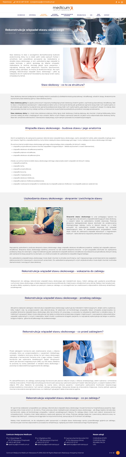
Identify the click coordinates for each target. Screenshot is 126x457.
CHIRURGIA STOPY (100, 438)
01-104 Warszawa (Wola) (75, 440)
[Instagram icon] (122, 2)
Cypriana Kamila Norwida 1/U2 (77, 438)
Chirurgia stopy (44, 33)
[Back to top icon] (118, 453)
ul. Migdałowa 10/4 (44, 438)
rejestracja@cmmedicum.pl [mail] (43, 2)
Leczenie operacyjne (27, 33)
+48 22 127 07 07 (43, 442)
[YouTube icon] (119, 2)
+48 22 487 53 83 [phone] (22, 2)
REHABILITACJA (99, 442)
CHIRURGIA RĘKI (99, 440)
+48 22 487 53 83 (14, 442)
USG (94, 444)
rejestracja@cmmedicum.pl (18, 444)
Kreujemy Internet (77, 453)
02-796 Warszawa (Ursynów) (47, 440)
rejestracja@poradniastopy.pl (48, 444)
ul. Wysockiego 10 (14, 438)
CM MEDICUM (10, 33)
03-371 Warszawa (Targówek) (19, 440)
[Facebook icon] (116, 2)
